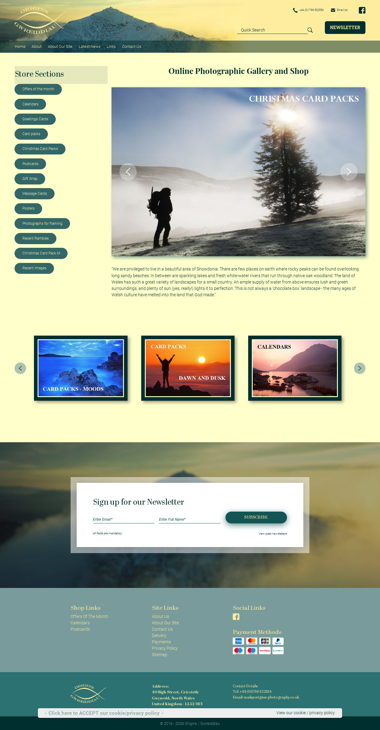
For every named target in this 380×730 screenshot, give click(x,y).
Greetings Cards (35, 117)
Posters (28, 207)
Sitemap (159, 653)
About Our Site (59, 45)
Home (20, 45)
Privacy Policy (165, 647)
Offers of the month (38, 88)
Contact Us (129, 45)
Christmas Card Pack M (41, 252)
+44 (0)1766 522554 (298, 10)
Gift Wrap (30, 177)
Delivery (159, 634)
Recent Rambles (35, 237)
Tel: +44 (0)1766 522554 (252, 690)
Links (109, 45)
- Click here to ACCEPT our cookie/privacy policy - (104, 713)
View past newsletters (272, 531)
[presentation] (20, 367)
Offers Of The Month (89, 614)
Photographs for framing (42, 222)
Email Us (337, 10)
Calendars (30, 103)
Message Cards (34, 192)
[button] (128, 170)
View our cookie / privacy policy (305, 713)
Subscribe (256, 516)
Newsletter (345, 27)
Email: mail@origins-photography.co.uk (264, 696)
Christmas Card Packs (40, 147)
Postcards (30, 162)
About (36, 45)
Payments (161, 640)
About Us (160, 614)
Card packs (31, 132)
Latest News (88, 45)
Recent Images (34, 267)
